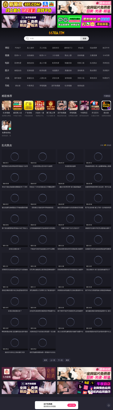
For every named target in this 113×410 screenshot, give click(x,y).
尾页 (67, 360)
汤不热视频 (55, 85)
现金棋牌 (93, 48)
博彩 (7, 47)
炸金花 (80, 48)
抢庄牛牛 (106, 48)
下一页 (60, 360)
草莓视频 (43, 85)
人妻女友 (43, 78)
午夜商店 (30, 85)
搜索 (84, 38)
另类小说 (80, 78)
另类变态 (106, 63)
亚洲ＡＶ (17, 55)
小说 (7, 77)
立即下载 (72, 405)
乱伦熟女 (93, 63)
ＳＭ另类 (106, 55)
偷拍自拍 (30, 63)
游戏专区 (55, 48)
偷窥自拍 (17, 70)
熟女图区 (93, 70)
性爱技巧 (106, 78)
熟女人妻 (68, 55)
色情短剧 (80, 85)
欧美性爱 (55, 63)
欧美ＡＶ (43, 55)
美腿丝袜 (68, 70)
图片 (7, 70)
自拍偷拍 (30, 55)
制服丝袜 (68, 63)
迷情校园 (68, 78)
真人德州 (30, 48)
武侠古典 (55, 78)
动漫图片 (55, 70)
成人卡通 (43, 63)
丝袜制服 (80, 55)
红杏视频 (68, 85)
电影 (7, 62)
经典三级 (80, 63)
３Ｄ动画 (55, 55)
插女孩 (17, 85)
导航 (7, 85)
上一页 (52, 360)
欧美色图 (43, 70)
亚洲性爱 (17, 63)
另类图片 (106, 70)
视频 (7, 55)
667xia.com (56, 33)
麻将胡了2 (68, 48)
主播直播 (93, 55)
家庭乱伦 (30, 78)
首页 (45, 360)
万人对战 (43, 48)
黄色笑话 (93, 78)
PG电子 (18, 48)
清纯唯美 (80, 70)
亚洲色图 (30, 70)
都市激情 (17, 78)
